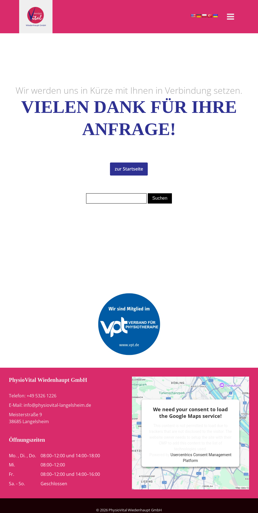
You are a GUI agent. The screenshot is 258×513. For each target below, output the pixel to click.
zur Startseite (129, 169)
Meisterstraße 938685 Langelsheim (29, 418)
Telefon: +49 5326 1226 (32, 396)
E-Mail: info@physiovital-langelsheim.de (50, 405)
